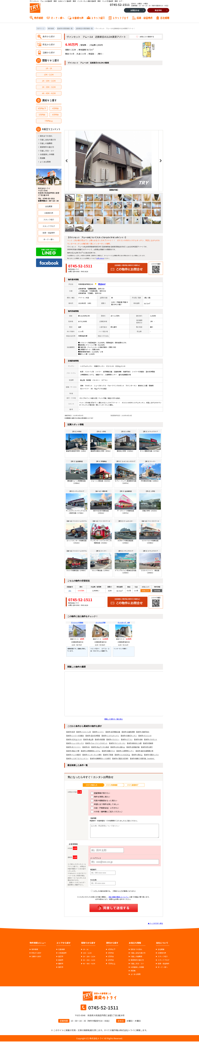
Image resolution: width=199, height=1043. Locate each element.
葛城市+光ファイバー (73, 747)
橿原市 (60, 963)
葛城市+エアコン (126, 739)
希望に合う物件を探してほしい (105, 804)
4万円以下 (42, 108)
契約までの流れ (46, 136)
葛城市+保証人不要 (72, 751)
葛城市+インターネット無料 (92, 754)
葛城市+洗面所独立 (142, 732)
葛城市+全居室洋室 (132, 747)
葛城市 (60, 960)
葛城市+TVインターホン (117, 743)
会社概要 (164, 18)
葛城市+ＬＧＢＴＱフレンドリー (77, 758)
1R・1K (49, 68)
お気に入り (145, 591)
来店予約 (158, 10)
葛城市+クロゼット (150, 739)
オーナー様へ (57, 18)
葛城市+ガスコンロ (144, 735)
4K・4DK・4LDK (49, 93)
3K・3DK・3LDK (49, 87)
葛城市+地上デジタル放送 (100, 747)
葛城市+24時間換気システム (90, 751)
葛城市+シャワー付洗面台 (75, 735)
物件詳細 (157, 591)
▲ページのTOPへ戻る (155, 923)
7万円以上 (49, 121)
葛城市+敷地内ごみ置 (134, 743)
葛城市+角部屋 (100, 739)
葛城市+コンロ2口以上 (122, 754)
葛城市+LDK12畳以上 (117, 747)
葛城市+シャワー (98, 732)
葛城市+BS (86, 747)
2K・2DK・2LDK (49, 81)
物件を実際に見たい (100, 796)
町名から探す (49, 44)
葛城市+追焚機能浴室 (112, 732)
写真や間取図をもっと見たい (104, 800)
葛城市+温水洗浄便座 (92, 735)
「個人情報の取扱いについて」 (118, 897)
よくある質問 (45, 161)
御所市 (60, 967)
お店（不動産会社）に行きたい (105, 808)
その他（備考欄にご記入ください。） (107, 811)
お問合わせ (134, 10)
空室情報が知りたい (100, 793)
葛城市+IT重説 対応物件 (120, 758)
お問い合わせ (100, 258)
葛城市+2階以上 (137, 754)
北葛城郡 (61, 949)
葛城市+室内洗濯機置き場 (144, 751)
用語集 (42, 158)
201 (70, 590)
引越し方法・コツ (47, 150)
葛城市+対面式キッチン (129, 735)
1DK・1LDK (49, 74)
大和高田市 (62, 953)
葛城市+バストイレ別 (83, 732)
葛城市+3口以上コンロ (74, 739)
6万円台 (55, 114)
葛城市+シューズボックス (75, 743)
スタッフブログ (120, 18)
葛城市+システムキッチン (110, 735)
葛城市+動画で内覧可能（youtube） (142, 758)
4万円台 (55, 108)
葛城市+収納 (138, 739)
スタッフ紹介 (98, 18)
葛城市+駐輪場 (148, 743)
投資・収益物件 (145, 18)
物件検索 (38, 18)
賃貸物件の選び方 (47, 147)
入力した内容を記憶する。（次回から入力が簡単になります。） (114, 891)
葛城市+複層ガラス (108, 751)
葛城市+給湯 (70, 732)
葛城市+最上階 (88, 739)
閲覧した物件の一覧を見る (113, 719)
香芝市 (60, 956)
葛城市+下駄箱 (108, 754)
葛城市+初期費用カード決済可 (100, 758)
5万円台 (42, 114)
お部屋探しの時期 (47, 154)
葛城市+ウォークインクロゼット (96, 743)
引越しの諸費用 (46, 143)
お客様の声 (78, 18)
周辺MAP (102, 284)
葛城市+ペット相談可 (73, 754)
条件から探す (49, 36)
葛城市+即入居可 (147, 747)
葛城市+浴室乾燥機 (128, 732)
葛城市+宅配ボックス (151, 754)
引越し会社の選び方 (48, 139)
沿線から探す (49, 52)
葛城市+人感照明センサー (125, 751)
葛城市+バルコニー (112, 739)
